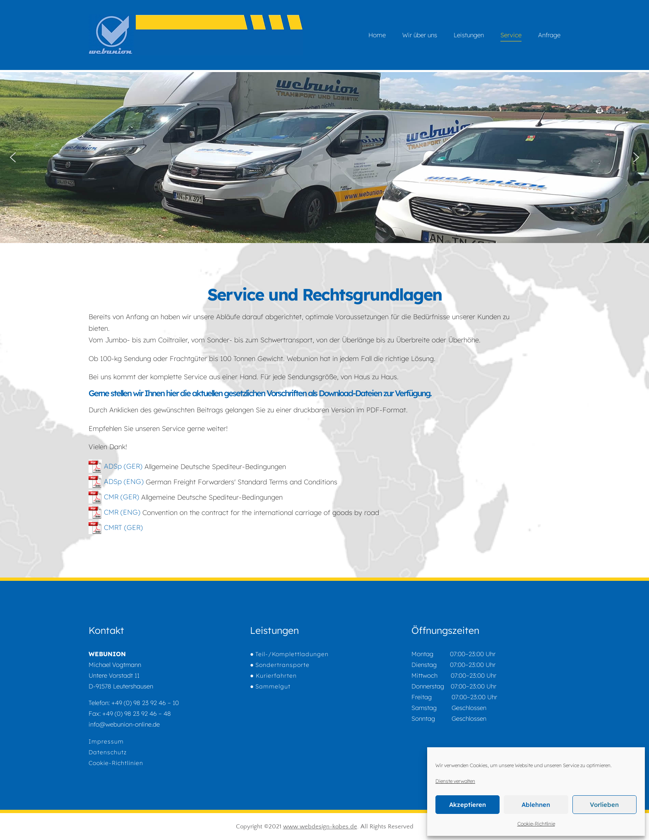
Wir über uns (419, 35)
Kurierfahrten (275, 675)
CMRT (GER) (116, 527)
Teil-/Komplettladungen (292, 654)
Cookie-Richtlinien (116, 763)
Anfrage (549, 35)
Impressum (106, 741)
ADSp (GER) (115, 466)
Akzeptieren (467, 805)
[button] (12, 157)
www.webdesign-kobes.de (320, 826)
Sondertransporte (282, 665)
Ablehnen (536, 805)
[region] (324, 157)
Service (511, 35)
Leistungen (469, 35)
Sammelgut (273, 686)
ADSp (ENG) (116, 481)
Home (377, 35)
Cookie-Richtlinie (536, 824)
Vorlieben (604, 805)
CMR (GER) (114, 496)
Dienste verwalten (455, 781)
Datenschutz (108, 752)
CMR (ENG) (114, 512)
